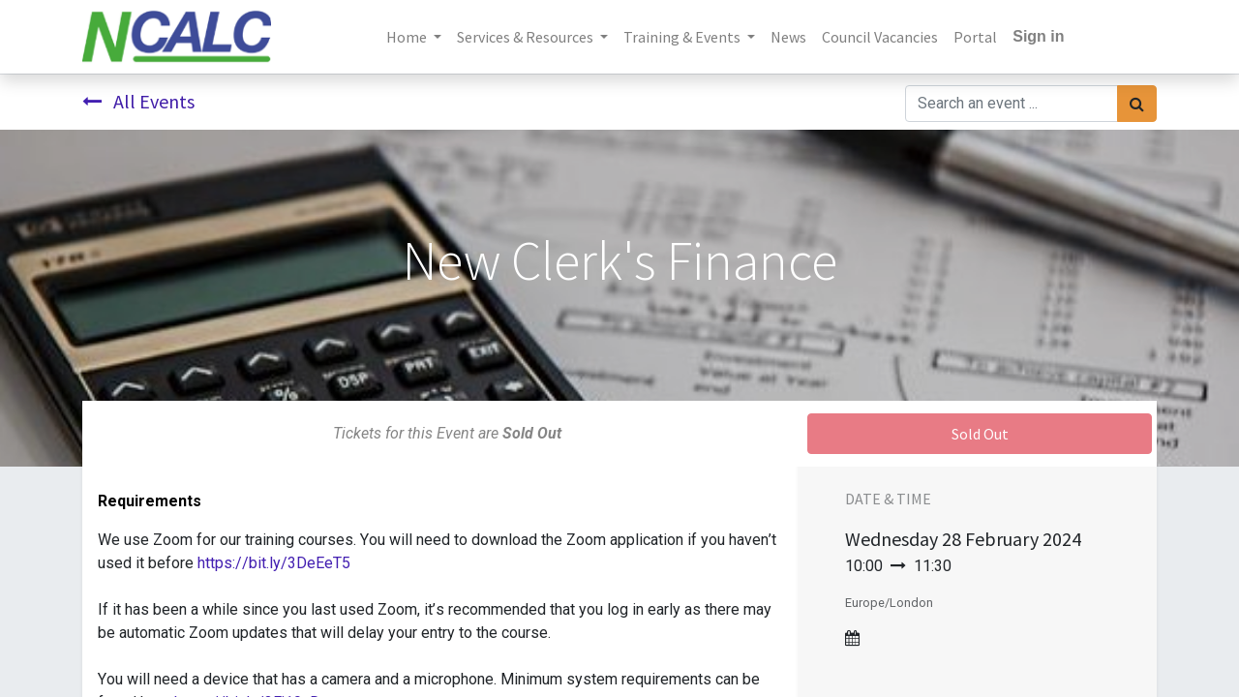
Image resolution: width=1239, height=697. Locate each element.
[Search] (1137, 103)
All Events (138, 101)
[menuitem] (788, 36)
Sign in (1038, 36)
